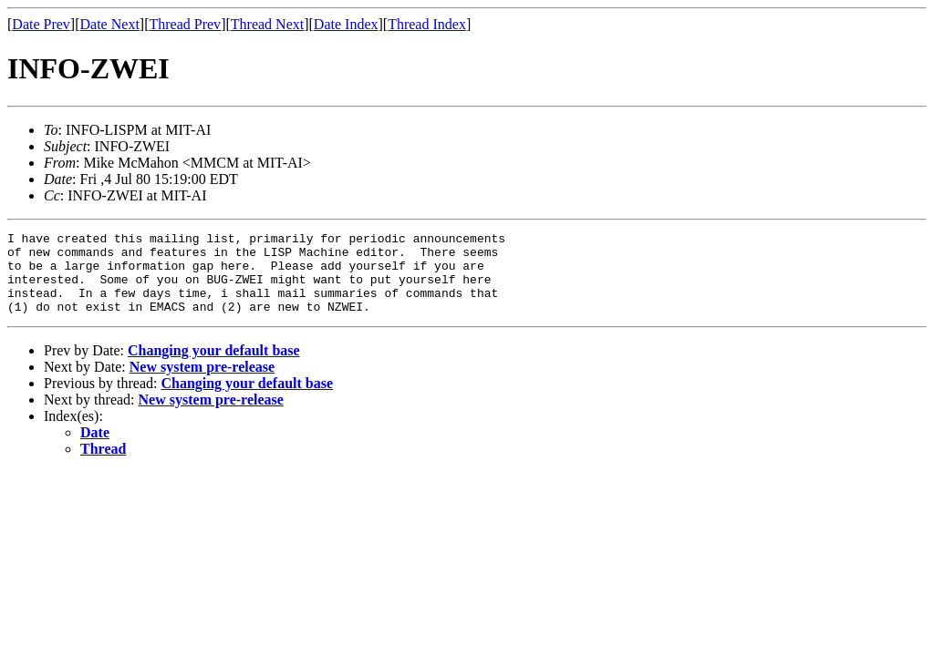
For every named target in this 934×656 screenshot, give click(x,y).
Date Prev (41, 24)
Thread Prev (185, 24)
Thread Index (427, 24)
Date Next (110, 24)
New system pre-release (202, 383)
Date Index (346, 24)
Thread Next (267, 24)
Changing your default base (214, 366)
